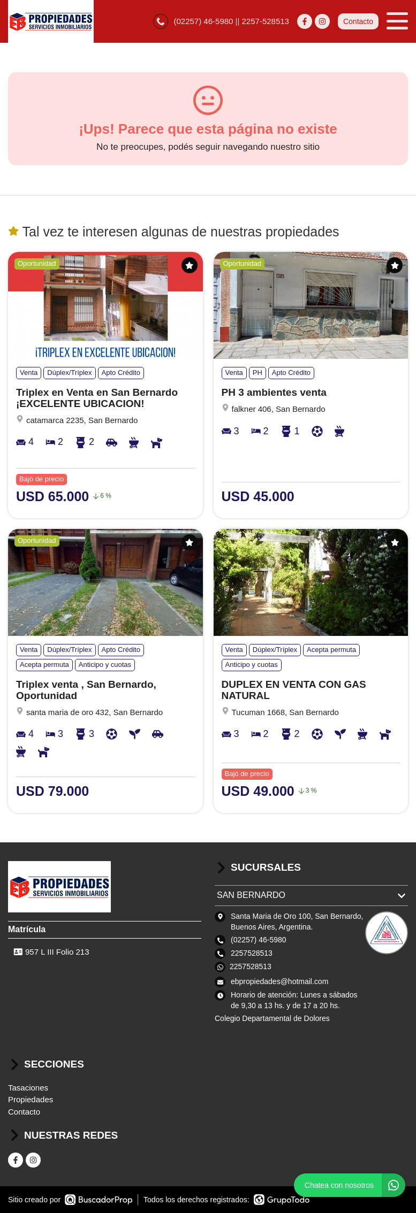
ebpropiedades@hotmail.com (279, 981)
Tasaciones (28, 1087)
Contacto (358, 21)
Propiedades (30, 1099)
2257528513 (250, 966)
